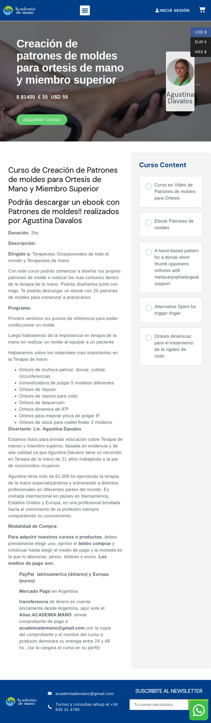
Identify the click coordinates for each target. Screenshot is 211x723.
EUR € (198, 42)
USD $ (198, 32)
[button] (85, 10)
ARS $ (198, 52)
